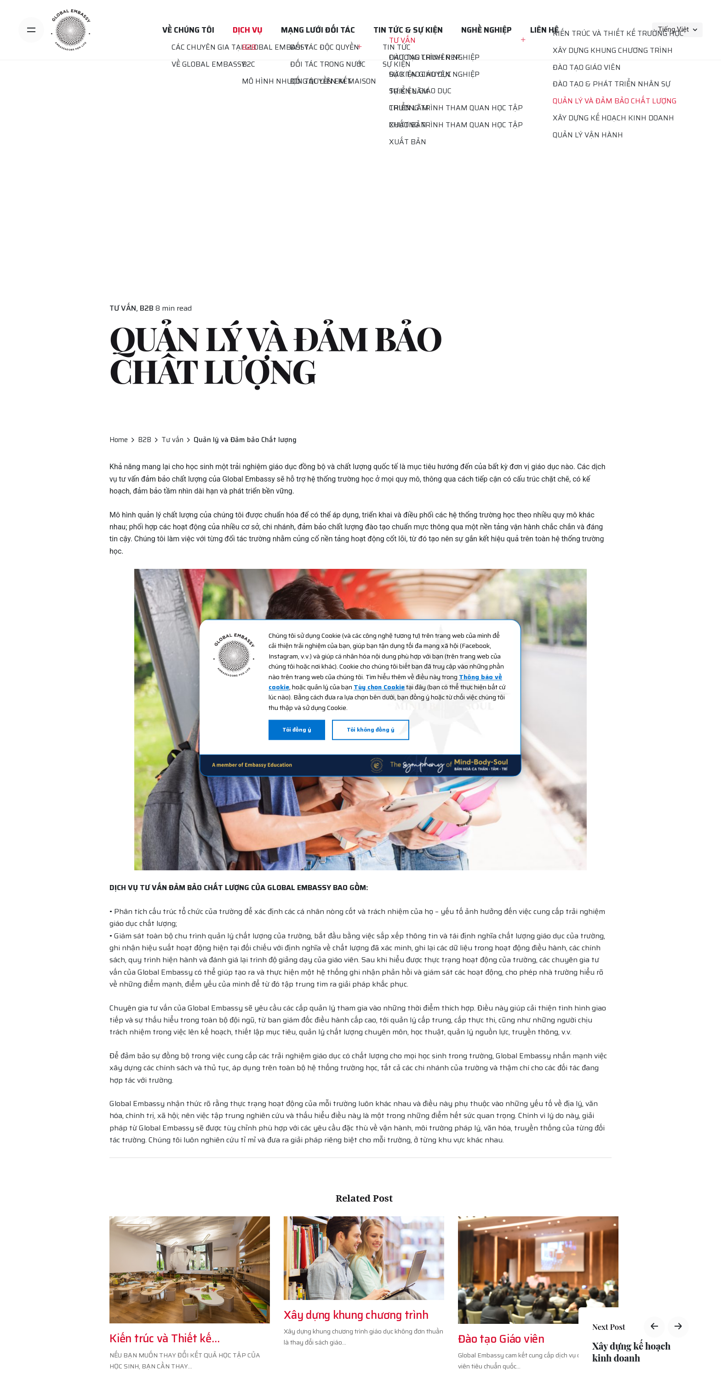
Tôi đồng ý (296, 730)
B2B (147, 308)
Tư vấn (122, 308)
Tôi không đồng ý (371, 730)
